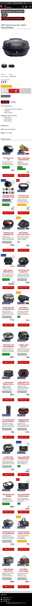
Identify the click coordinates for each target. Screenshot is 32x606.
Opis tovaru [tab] (5, 102)
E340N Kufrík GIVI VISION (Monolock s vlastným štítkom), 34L (23, 385)
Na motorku (9, 11)
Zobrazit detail (8, 175)
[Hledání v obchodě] (23, 7)
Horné (4, 15)
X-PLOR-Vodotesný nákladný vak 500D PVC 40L (23, 533)
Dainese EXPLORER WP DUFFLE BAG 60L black (24, 496)
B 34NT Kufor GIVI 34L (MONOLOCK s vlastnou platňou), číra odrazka (8, 310)
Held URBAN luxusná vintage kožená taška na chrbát (24, 572)
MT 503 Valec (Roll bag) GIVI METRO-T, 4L (8, 421)
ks (4, 90)
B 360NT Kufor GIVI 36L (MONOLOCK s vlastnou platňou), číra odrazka (8, 534)
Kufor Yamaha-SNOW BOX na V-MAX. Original (8, 271)
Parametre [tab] (13, 102)
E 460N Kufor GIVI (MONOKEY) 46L (23, 420)
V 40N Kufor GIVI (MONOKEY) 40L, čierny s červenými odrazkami (8, 235)
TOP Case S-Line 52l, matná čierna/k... (13, 18)
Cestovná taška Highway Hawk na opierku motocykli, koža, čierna (8, 385)
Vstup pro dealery (6, 96)
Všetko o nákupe (17, 3)
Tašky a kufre (19, 11)
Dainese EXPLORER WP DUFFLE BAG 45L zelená (24, 458)
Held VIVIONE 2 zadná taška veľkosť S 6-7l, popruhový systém (23, 235)
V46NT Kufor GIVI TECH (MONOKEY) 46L (8, 346)
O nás (9, 3)
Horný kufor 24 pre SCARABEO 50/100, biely (8, 197)
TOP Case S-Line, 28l (8, 159)
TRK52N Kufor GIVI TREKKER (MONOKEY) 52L (8, 496)
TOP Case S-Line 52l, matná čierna (23, 196)
